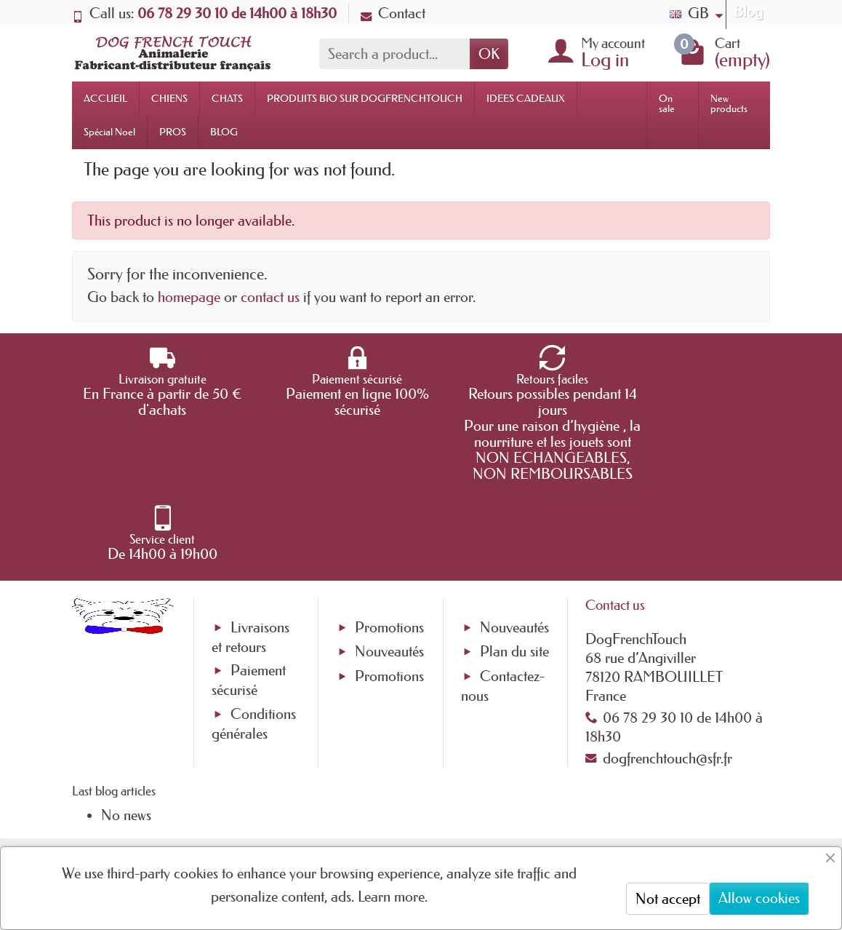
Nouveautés (389, 588)
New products (728, 103)
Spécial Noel (109, 131)
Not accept (667, 898)
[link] (562, 823)
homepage (189, 297)
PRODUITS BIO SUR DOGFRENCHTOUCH (364, 98)
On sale (667, 103)
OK (489, 54)
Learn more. (393, 896)
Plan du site (514, 588)
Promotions (389, 564)
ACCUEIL (105, 98)
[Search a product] (394, 54)
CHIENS (169, 98)
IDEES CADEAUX (525, 98)
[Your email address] (377, 807)
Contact (393, 13)
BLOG (224, 131)
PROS (172, 131)
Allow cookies (759, 898)
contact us (270, 297)
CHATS (227, 98)
